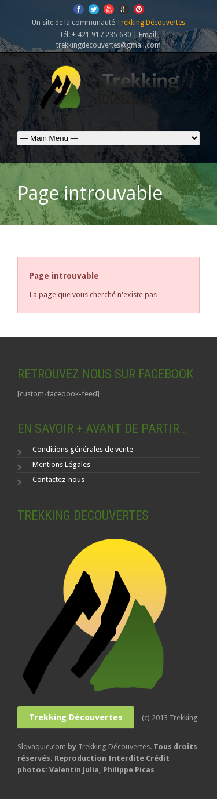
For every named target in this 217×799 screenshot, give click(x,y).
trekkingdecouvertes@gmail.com (108, 45)
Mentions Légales (61, 464)
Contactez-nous (58, 479)
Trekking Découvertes (150, 23)
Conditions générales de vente (82, 449)
